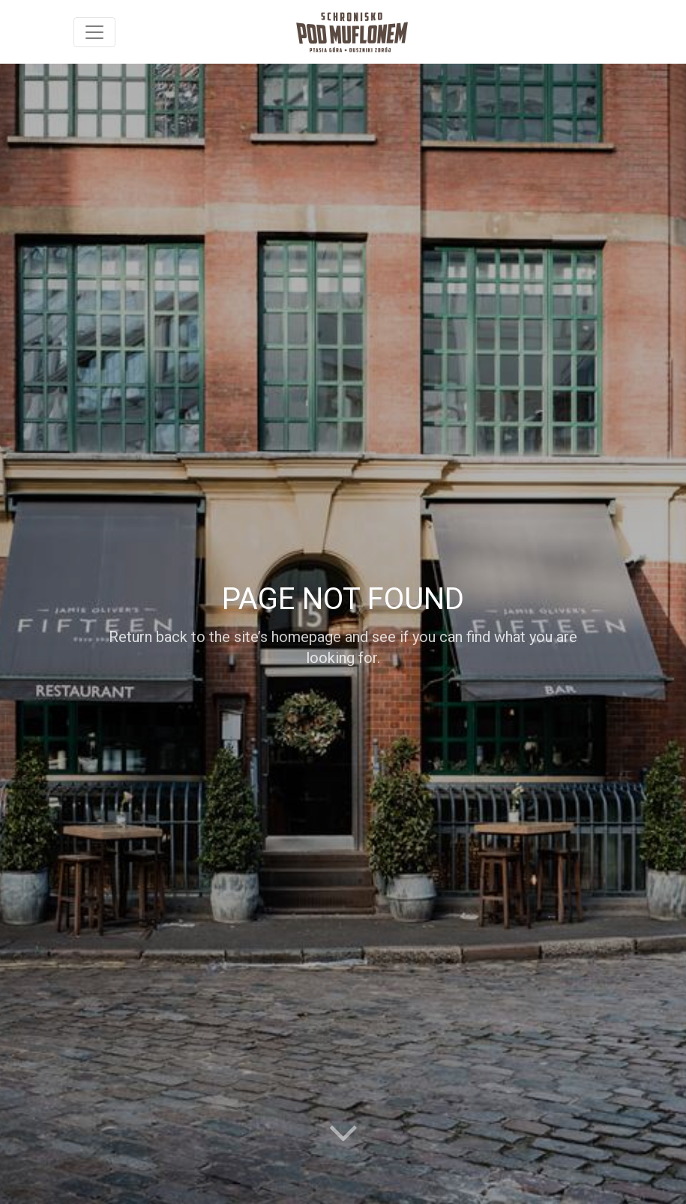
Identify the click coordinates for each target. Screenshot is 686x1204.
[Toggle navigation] (94, 32)
